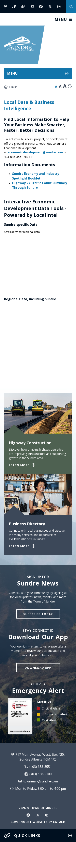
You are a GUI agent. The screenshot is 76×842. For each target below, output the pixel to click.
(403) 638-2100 (38, 774)
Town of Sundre (20, 43)
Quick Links (22, 835)
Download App (38, 668)
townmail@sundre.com (38, 781)
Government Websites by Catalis (38, 822)
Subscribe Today (38, 614)
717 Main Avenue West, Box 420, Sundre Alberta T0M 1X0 (38, 757)
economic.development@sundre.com (35, 152)
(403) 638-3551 (38, 766)
